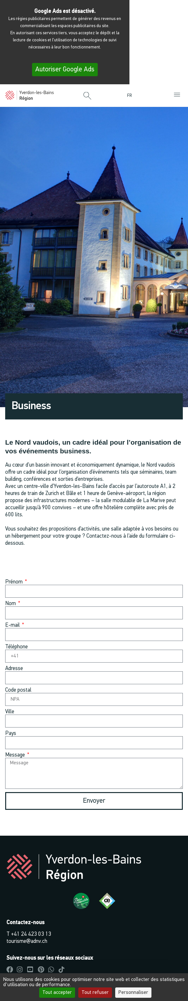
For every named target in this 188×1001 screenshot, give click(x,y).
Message (15, 755)
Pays (10, 733)
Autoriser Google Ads (64, 69)
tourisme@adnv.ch (26, 941)
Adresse (14, 668)
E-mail (13, 625)
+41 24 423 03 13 (31, 934)
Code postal (18, 690)
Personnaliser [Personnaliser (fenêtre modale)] (133, 992)
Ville (9, 712)
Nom (11, 603)
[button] (87, 96)
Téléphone (16, 647)
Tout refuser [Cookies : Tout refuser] (95, 992)
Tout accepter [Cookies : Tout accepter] (57, 992)
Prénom (14, 582)
